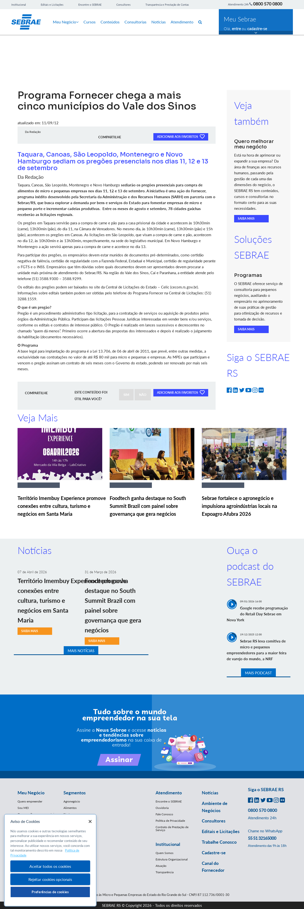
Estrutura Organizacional (172, 859)
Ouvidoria (162, 808)
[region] (50, 860)
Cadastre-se (214, 852)
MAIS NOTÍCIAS (81, 650)
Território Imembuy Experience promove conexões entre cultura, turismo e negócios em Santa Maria (62, 506)
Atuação (161, 866)
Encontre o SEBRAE (89, 4)
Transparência (165, 872)
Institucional (18, 4)
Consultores (123, 4)
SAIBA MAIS (246, 218)
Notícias (158, 21)
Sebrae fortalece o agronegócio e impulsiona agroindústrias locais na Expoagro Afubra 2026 (239, 506)
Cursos (89, 21)
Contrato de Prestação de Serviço (172, 828)
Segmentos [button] (74, 792)
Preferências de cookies (50, 892)
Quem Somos (164, 853)
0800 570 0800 (267, 3)
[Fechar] (90, 821)
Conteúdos (110, 21)
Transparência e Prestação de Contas (167, 4)
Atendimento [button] (169, 792)
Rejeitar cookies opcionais (50, 879)
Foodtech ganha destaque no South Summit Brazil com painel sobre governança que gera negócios (148, 506)
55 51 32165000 (262, 838)
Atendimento (182, 21)
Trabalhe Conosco (219, 842)
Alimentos (70, 808)
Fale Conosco (164, 814)
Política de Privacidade (170, 820)
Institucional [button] (168, 844)
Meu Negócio (66, 21)
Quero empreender (30, 801)
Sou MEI (23, 808)
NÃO (142, 395)
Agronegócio (71, 801)
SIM (126, 395)
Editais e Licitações (52, 4)
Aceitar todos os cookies (50, 866)
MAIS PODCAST (258, 673)
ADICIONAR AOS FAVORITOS (180, 136)
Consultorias (135, 21)
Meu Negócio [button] (31, 792)
